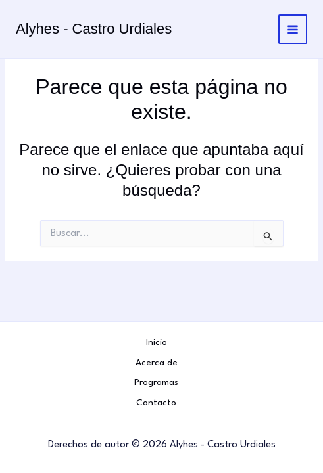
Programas (156, 382)
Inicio (156, 342)
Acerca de (157, 362)
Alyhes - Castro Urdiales (94, 28)
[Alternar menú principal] (293, 29)
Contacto (156, 402)
